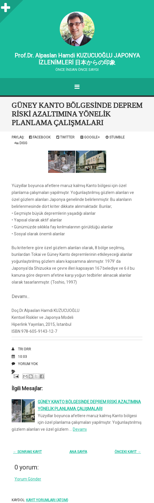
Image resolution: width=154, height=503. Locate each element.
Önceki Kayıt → (128, 452)
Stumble (115, 137)
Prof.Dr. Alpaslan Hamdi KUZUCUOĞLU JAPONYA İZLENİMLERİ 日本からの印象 (77, 59)
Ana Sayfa (78, 452)
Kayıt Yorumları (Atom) (47, 500)
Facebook (39, 137)
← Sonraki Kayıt (27, 452)
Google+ (90, 137)
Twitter (65, 137)
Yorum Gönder (28, 479)
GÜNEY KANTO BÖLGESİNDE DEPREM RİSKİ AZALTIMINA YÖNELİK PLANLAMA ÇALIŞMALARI (77, 114)
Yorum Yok (28, 364)
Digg (21, 143)
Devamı (80, 429)
